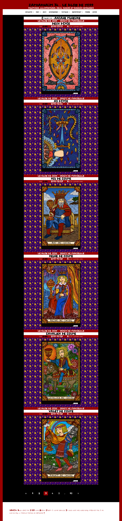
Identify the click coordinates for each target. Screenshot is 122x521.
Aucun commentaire (75, 26)
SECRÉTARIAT (77, 12)
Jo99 (45, 26)
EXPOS (95, 12)
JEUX (44, 12)
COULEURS (29, 12)
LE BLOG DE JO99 (47, 20)
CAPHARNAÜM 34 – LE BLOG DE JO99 (61, 5)
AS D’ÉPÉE (61, 101)
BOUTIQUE (66, 12)
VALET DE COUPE (61, 411)
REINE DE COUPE (61, 256)
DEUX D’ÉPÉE (61, 23)
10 (71, 493)
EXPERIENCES (54, 12)
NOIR (38, 12)
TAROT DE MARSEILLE (72, 20)
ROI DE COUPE (61, 178)
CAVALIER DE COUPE (61, 334)
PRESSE (87, 12)
